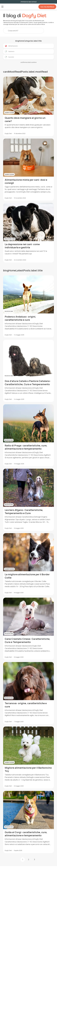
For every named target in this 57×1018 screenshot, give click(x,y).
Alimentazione (11, 46)
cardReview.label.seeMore (28, 62)
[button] (2, 6)
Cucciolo (9, 57)
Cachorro (9, 51)
